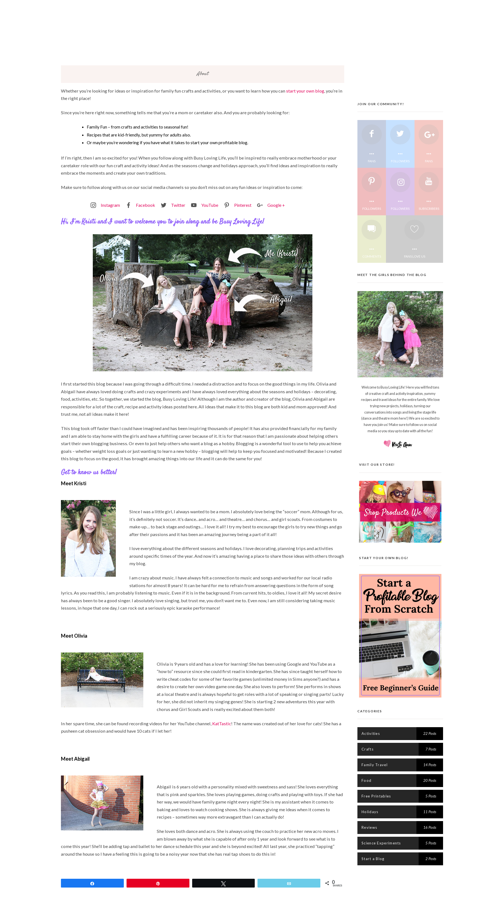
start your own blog (305, 92)
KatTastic (221, 725)
